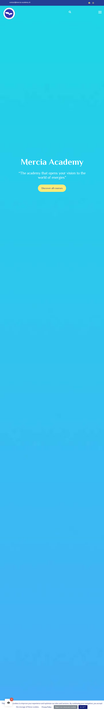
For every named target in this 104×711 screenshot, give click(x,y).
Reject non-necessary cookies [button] (65, 707)
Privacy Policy (46, 707)
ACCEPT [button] (83, 707)
